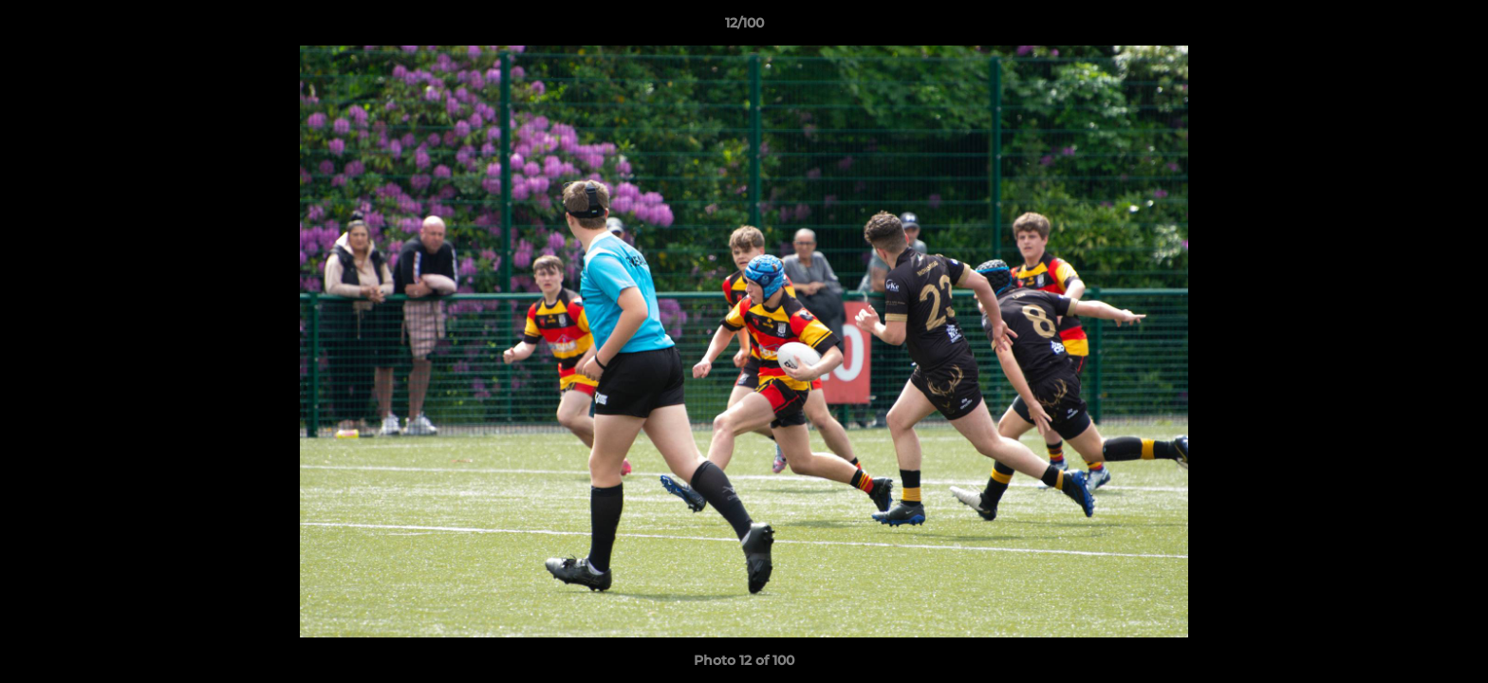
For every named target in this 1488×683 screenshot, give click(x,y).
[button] (1453, 27)
